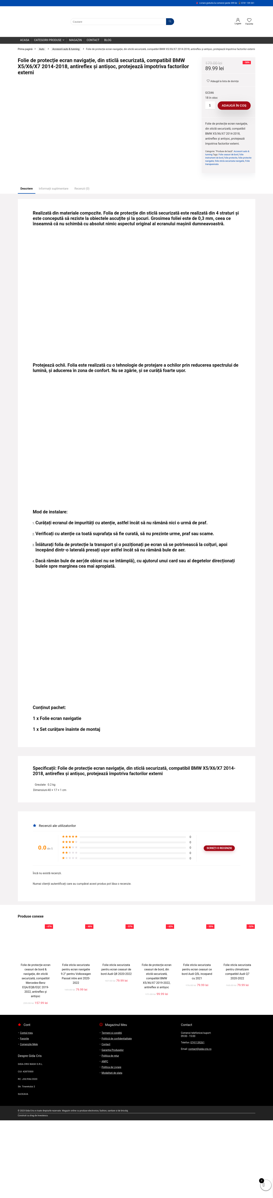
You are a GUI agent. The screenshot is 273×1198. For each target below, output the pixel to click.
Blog (107, 40)
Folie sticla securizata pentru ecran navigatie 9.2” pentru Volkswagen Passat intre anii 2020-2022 (76, 1051)
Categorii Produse (47, 40)
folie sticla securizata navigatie (229, 161)
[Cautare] (170, 21)
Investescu (42, 1193)
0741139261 (198, 1120)
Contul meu (26, 1110)
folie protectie (230, 158)
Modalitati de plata (112, 1150)
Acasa (24, 40)
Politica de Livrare (111, 1144)
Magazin (75, 40)
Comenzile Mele (29, 1122)
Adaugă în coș (234, 105)
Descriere (27, 266)
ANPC (105, 1139)
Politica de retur (110, 1133)
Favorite (24, 1116)
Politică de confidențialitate (117, 1116)
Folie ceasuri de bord (228, 154)
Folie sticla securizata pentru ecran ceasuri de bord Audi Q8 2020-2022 (116, 1047)
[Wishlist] (249, 20)
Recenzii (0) (81, 266)
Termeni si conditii (112, 1110)
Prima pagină (25, 49)
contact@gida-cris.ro (199, 1126)
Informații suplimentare (53, 266)
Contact (93, 40)
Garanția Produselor (113, 1127)
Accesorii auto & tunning (65, 49)
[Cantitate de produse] (210, 105)
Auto (41, 49)
